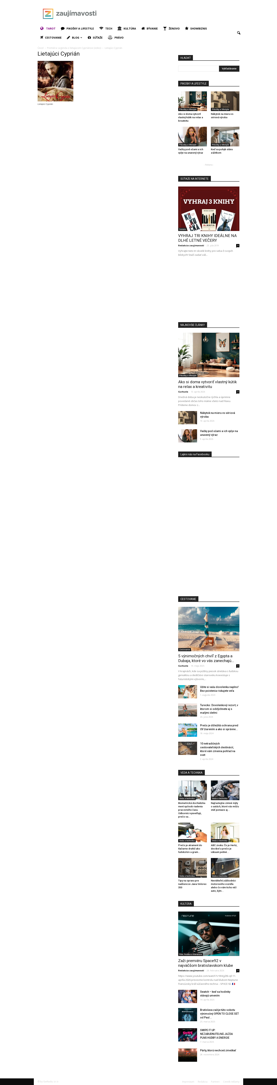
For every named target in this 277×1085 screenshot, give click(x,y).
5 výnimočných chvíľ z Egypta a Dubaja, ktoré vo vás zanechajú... (206, 658)
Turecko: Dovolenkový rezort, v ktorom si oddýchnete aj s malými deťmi (219, 709)
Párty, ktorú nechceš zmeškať (218, 1050)
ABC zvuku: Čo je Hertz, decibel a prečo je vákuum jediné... (224, 848)
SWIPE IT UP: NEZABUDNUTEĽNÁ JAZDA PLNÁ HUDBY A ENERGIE (216, 1034)
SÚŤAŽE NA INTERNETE (194, 178)
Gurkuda (183, 391)
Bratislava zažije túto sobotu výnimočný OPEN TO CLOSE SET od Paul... (219, 1013)
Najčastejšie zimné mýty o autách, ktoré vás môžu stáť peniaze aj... (225, 806)
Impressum (188, 1081)
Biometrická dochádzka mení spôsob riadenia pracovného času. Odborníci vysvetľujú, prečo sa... (191, 810)
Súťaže (95, 38)
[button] (238, 33)
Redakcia (202, 1081)
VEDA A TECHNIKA (191, 772)
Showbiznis (196, 28)
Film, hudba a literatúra (190, 954)
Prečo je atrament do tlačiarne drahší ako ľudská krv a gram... (190, 848)
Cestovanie (51, 38)
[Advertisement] (170, 13)
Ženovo (171, 28)
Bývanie (149, 28)
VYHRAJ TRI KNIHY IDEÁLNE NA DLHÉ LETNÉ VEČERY (207, 238)
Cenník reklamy (231, 1081)
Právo (116, 38)
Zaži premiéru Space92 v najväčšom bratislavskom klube (205, 963)
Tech (105, 28)
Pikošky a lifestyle (77, 28)
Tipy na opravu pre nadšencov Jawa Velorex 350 (192, 884)
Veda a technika (187, 798)
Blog (74, 38)
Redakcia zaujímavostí (191, 245)
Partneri (215, 1081)
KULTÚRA (186, 903)
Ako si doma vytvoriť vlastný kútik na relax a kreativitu (190, 117)
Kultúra (127, 28)
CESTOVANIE (188, 599)
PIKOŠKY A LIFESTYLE (193, 83)
